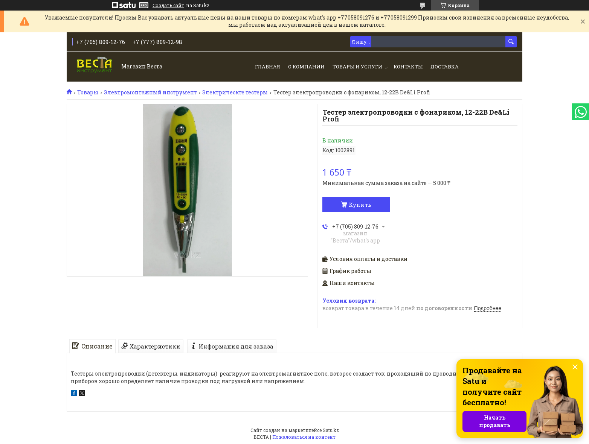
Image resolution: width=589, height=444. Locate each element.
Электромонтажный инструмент (150, 92)
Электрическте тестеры (235, 92)
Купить (360, 204)
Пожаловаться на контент (304, 437)
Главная (267, 66)
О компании (306, 66)
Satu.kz (331, 430)
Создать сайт (168, 5)
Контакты (408, 66)
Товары (87, 92)
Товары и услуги (357, 66)
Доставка (444, 66)
